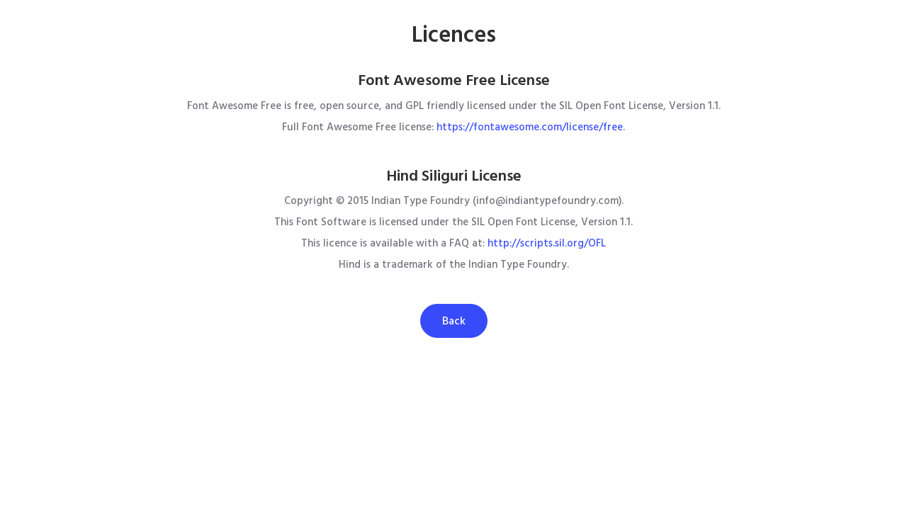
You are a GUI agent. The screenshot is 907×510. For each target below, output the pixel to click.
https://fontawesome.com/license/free (529, 127)
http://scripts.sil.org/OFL (547, 243)
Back (454, 321)
